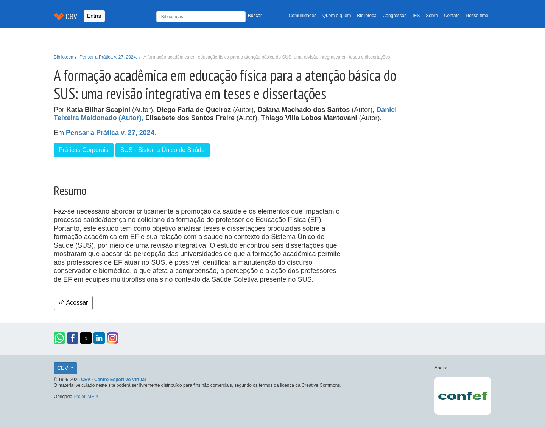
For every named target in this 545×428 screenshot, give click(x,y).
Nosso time (477, 15)
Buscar (255, 15)
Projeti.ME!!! (85, 396)
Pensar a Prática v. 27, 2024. (108, 57)
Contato (452, 15)
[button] (59, 338)
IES (416, 15)
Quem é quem (336, 15)
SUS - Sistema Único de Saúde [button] (162, 150)
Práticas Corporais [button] (84, 150)
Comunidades (302, 15)
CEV (63, 368)
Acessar (73, 302)
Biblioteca (367, 15)
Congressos (394, 15)
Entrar (94, 16)
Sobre (432, 15)
